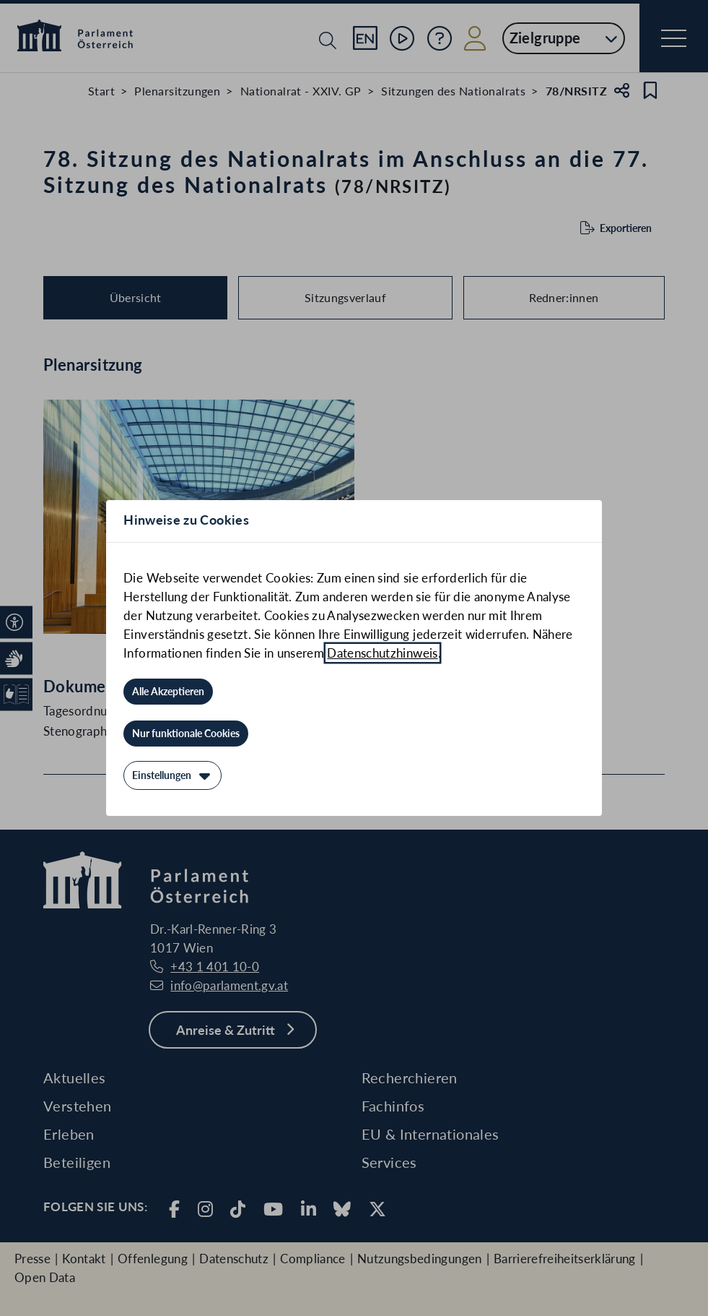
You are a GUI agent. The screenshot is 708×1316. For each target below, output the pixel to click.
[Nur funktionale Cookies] (185, 734)
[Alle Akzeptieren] (168, 692)
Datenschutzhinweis (382, 653)
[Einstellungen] (172, 775)
